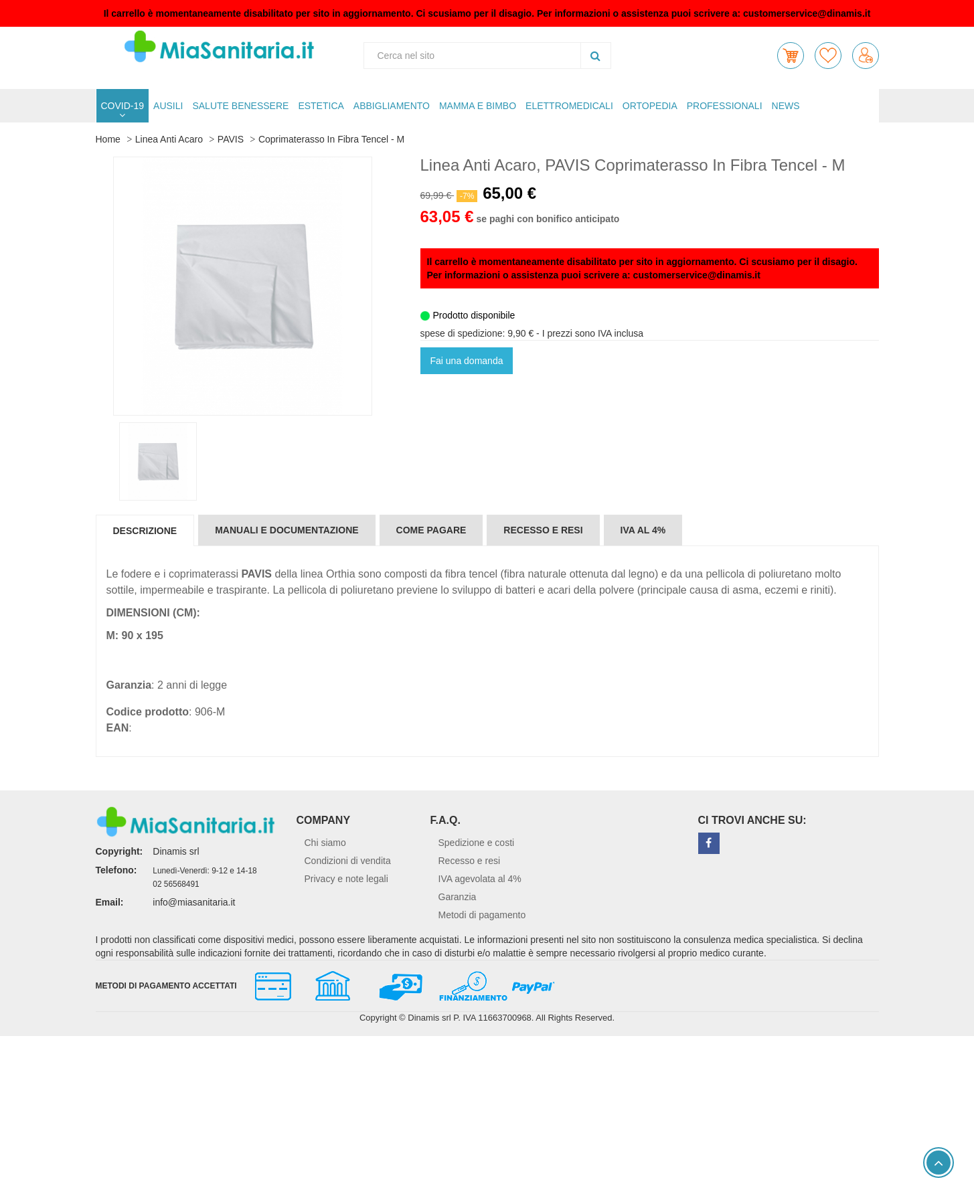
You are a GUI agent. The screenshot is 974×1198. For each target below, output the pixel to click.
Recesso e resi (469, 860)
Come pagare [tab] (431, 530)
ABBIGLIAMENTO (391, 105)
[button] (790, 55)
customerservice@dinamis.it (806, 13)
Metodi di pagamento (482, 915)
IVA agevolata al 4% (479, 878)
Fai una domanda (466, 360)
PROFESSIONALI (724, 105)
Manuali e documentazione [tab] (286, 530)
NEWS (786, 105)
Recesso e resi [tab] (542, 530)
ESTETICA (320, 105)
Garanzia (457, 896)
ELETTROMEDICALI (569, 105)
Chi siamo (325, 842)
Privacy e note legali (346, 878)
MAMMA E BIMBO (477, 105)
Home (108, 139)
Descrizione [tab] (145, 530)
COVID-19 (123, 105)
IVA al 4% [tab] (643, 530)
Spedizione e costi (476, 842)
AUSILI (168, 105)
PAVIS (231, 139)
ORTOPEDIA (650, 105)
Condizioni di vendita (348, 860)
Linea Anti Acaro (169, 139)
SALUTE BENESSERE (240, 105)
